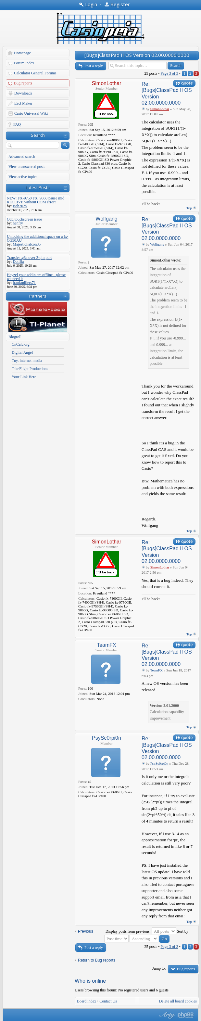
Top (189, 208)
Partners (37, 296)
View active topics (22, 176)
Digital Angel (22, 352)
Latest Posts (38, 187)
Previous (85, 931)
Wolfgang (106, 219)
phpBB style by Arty (166, 1015)
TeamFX (106, 645)
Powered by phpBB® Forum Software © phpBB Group (185, 1015)
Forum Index (24, 63)
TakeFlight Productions (30, 368)
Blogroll (14, 337)
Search (38, 135)
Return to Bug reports (96, 960)
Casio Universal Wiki (31, 113)
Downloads (23, 93)
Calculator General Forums (35, 73)
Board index (86, 1001)
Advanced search (21, 156)
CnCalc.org (21, 344)
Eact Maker (23, 103)
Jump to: (159, 968)
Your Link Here (24, 377)
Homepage (22, 53)
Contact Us (108, 1001)
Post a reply (93, 66)
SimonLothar (106, 83)
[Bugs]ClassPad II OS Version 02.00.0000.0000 (136, 55)
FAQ (17, 124)
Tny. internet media (27, 360)
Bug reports (23, 83)
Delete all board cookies (178, 1001)
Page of (169, 73)
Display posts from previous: (141, 931)
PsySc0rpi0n (106, 738)
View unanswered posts (26, 166)
